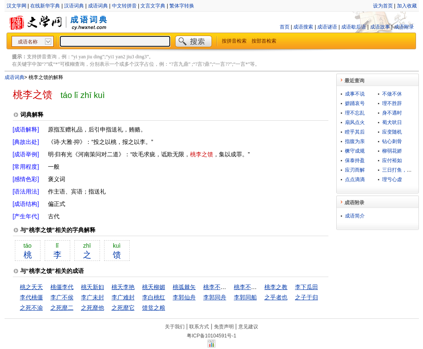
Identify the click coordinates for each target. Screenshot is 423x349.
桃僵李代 (62, 287)
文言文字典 (152, 6)
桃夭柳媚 (153, 287)
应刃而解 (355, 170)
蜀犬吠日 (392, 122)
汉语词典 (74, 6)
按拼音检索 (234, 41)
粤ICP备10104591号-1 (211, 336)
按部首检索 (264, 41)
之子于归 (306, 297)
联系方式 (199, 327)
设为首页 (383, 6)
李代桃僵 (31, 297)
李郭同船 (245, 297)
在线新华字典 (45, 6)
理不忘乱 (355, 113)
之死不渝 (31, 307)
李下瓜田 (306, 287)
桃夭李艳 (123, 287)
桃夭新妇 (92, 287)
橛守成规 (355, 151)
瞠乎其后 (355, 132)
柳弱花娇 (392, 151)
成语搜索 (303, 27)
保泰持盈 (355, 160)
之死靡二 (62, 307)
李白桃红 (153, 297)
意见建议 (248, 327)
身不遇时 (392, 113)
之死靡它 (123, 307)
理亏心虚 (392, 179)
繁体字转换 (181, 6)
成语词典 (98, 6)
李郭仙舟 (184, 297)
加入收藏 (407, 6)
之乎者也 (276, 297)
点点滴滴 (355, 179)
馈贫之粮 (153, 307)
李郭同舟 (214, 297)
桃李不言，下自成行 (229, 287)
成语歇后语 (353, 27)
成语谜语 (327, 27)
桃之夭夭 (31, 287)
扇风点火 (355, 122)
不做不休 (392, 94)
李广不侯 (62, 297)
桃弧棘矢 (184, 287)
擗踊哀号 (355, 103)
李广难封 (123, 297)
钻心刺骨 (392, 141)
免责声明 (224, 327)
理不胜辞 (392, 103)
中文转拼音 (124, 6)
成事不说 (355, 94)
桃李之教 (276, 287)
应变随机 (392, 132)
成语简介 (355, 216)
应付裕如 (392, 160)
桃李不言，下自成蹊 (260, 287)
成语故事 (380, 27)
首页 (285, 27)
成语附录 (404, 27)
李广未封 (92, 297)
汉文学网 (16, 6)
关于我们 (175, 327)
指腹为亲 (355, 141)
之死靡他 (92, 307)
